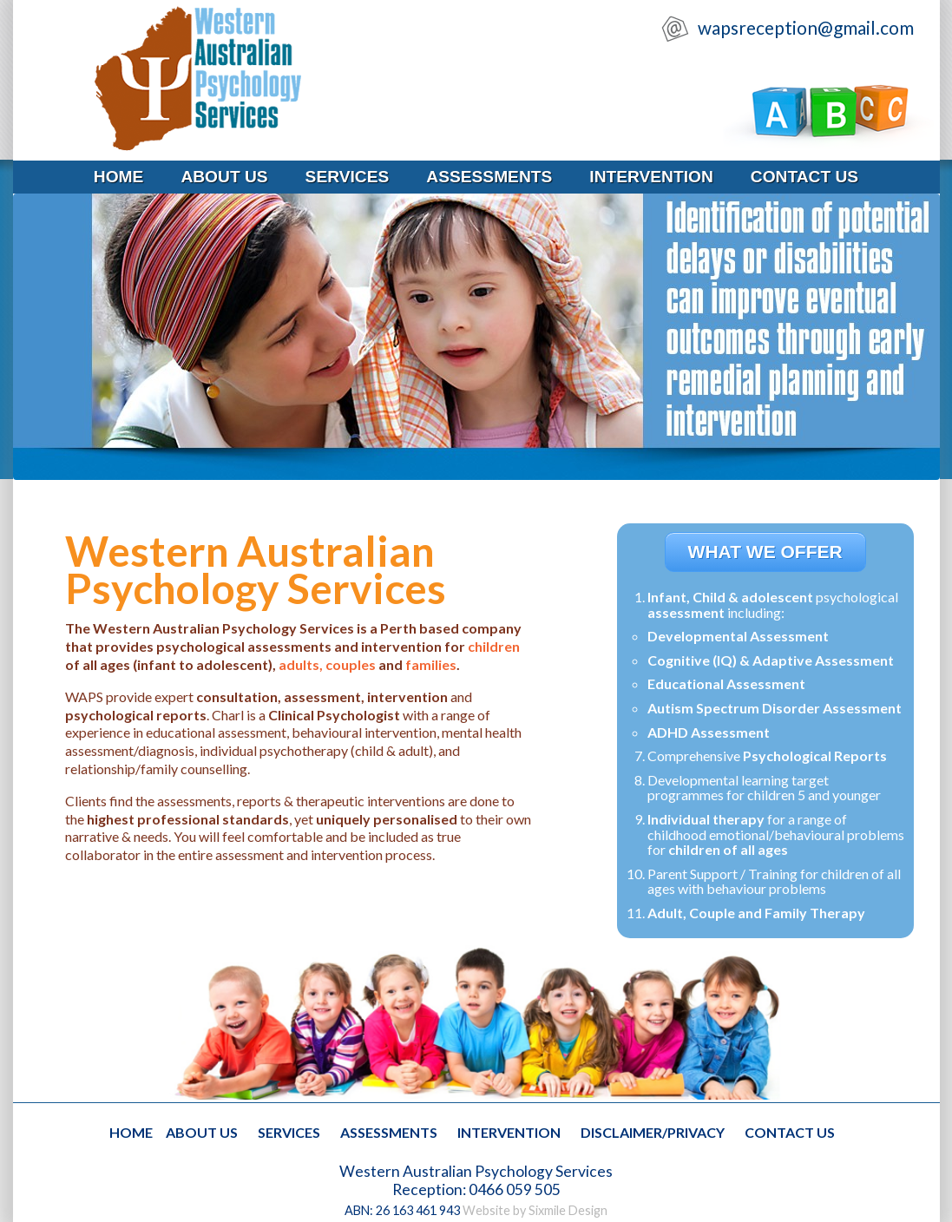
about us (224, 177)
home (119, 177)
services (347, 177)
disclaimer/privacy (653, 1132)
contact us (804, 177)
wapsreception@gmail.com (804, 27)
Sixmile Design (568, 1210)
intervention (651, 177)
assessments (489, 177)
